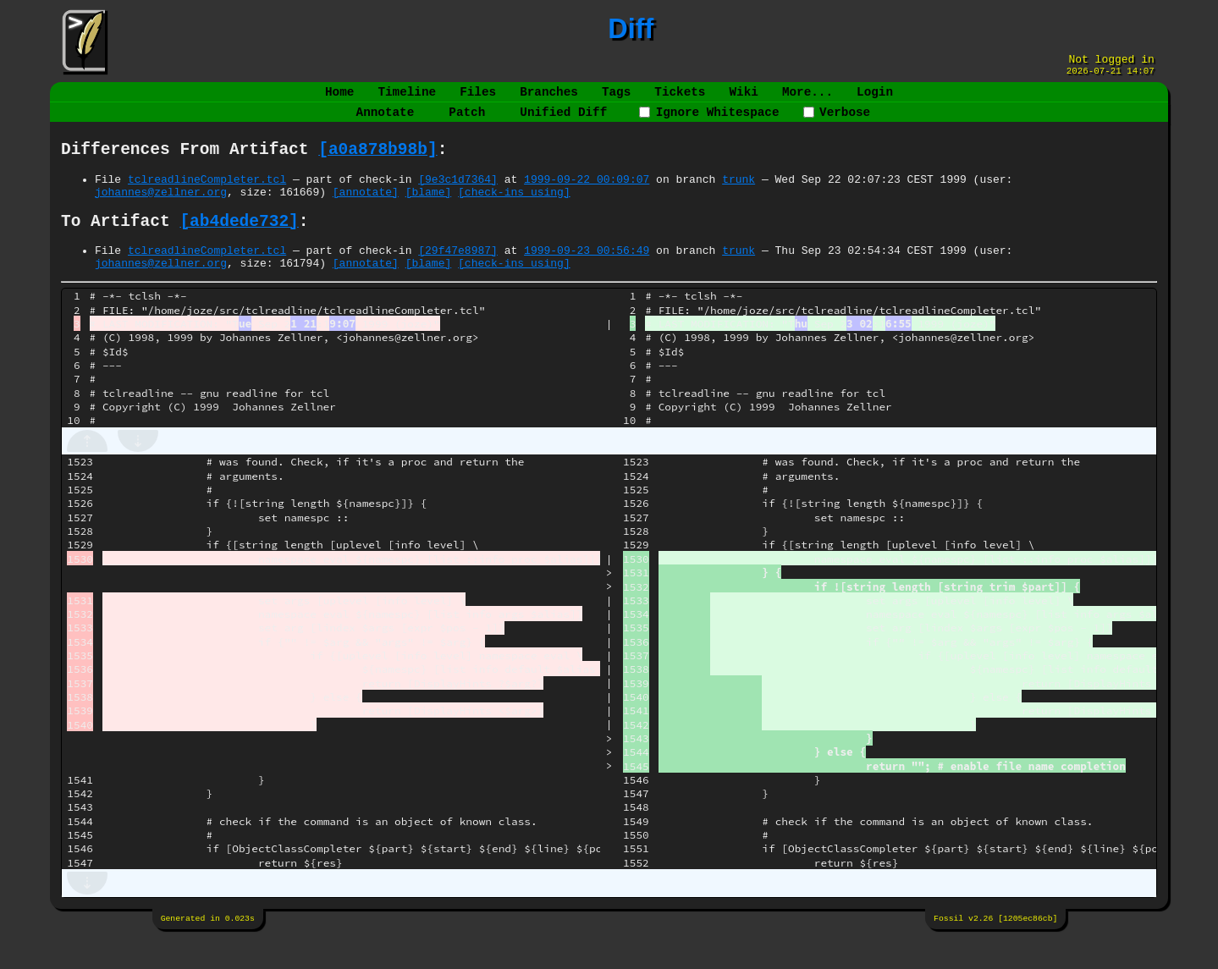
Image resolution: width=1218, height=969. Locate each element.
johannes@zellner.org (161, 211)
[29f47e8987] (458, 276)
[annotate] (366, 211)
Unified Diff (563, 122)
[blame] (428, 211)
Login (875, 99)
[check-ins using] (514, 211)
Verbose (837, 122)
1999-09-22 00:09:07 (586, 196)
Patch (467, 122)
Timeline (407, 99)
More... (807, 99)
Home (339, 99)
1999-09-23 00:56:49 (586, 276)
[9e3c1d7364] (458, 196)
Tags (616, 99)
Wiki (743, 99)
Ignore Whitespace (709, 122)
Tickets (679, 99)
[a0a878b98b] (377, 163)
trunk (738, 196)
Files (478, 99)
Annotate (385, 122)
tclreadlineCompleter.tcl (207, 196)
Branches (549, 99)
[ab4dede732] (238, 244)
